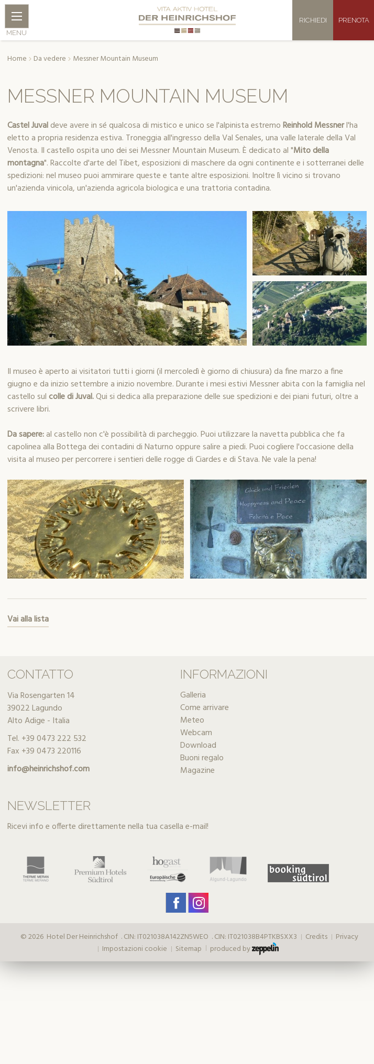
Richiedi (313, 20)
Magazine (197, 771)
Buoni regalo (202, 758)
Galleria (193, 695)
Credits (316, 937)
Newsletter (49, 805)
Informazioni (224, 674)
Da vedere (50, 59)
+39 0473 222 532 (53, 739)
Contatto (40, 674)
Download (198, 745)
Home (17, 59)
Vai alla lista (28, 619)
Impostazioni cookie (134, 949)
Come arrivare (204, 708)
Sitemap (188, 949)
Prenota (353, 20)
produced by (244, 949)
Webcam (196, 733)
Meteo (192, 720)
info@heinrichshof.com (48, 769)
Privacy (347, 937)
